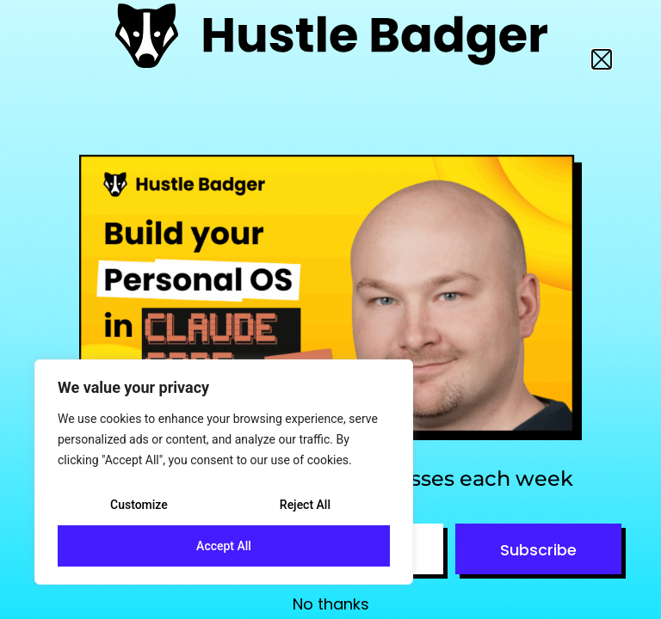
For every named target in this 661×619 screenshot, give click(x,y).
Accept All (223, 546)
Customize (139, 505)
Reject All (305, 505)
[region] (223, 472)
